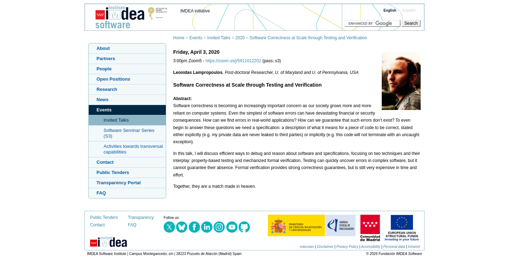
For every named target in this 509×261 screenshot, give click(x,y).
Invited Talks (218, 37)
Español (409, 10)
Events (196, 37)
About (103, 48)
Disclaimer (325, 247)
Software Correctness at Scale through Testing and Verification (308, 37)
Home (179, 37)
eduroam (307, 247)
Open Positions (113, 79)
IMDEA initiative (195, 10)
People (104, 68)
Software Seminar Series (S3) (129, 133)
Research (106, 89)
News (102, 99)
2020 (240, 37)
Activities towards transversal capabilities (133, 149)
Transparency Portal (118, 182)
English (390, 10)
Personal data (394, 247)
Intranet (414, 247)
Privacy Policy (347, 247)
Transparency (141, 217)
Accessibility (370, 247)
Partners (105, 58)
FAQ (101, 193)
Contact (104, 162)
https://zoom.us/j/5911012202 (233, 60)
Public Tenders (112, 172)
